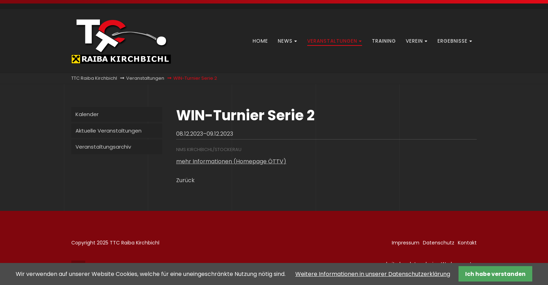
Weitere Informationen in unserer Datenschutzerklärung (372, 274)
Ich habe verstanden (495, 274)
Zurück (185, 180)
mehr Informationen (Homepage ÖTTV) (231, 161)
